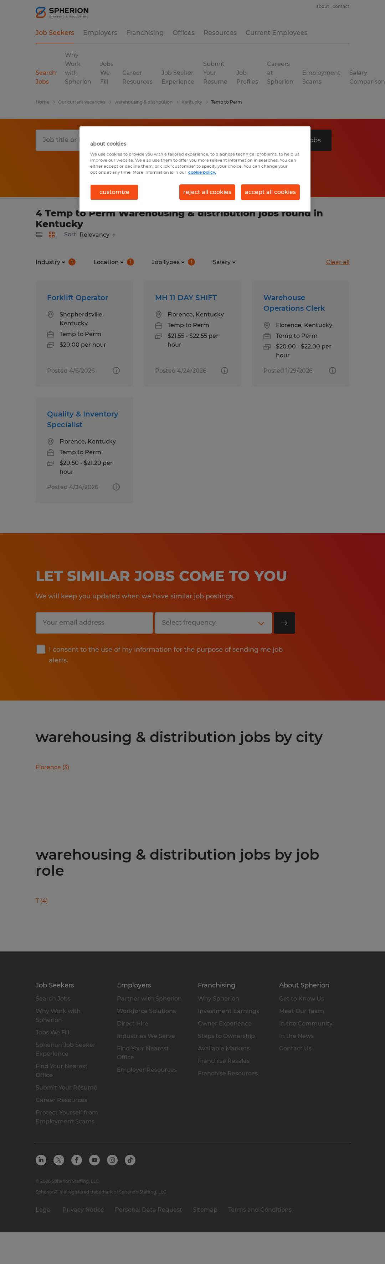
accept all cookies (270, 192)
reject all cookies (207, 192)
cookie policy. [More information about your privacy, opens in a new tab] (202, 172)
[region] (194, 169)
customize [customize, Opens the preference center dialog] (114, 192)
